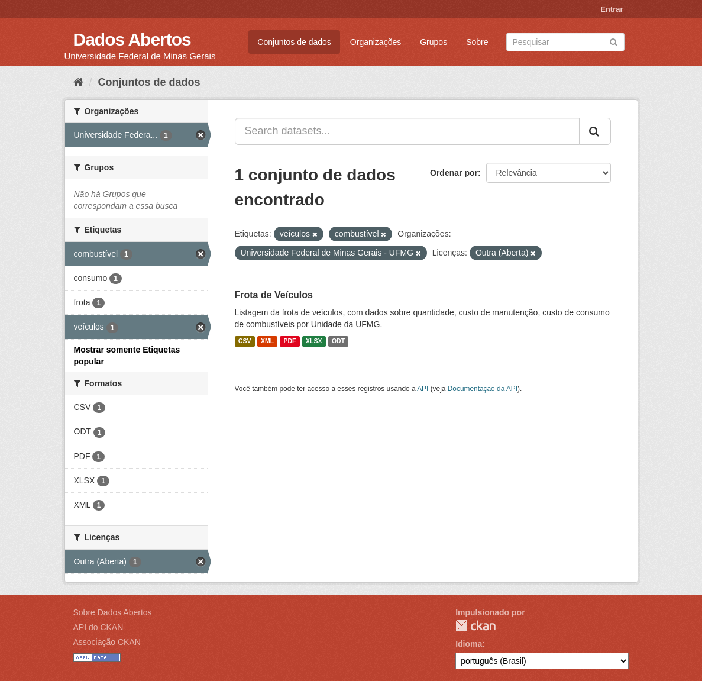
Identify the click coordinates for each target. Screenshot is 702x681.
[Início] (78, 82)
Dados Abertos (132, 39)
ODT (338, 341)
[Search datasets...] (407, 131)
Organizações (375, 42)
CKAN (475, 625)
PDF (290, 341)
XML (267, 341)
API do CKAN (98, 627)
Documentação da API (482, 389)
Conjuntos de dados (294, 42)
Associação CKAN (107, 642)
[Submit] (614, 41)
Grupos (433, 42)
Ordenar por (454, 172)
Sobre (477, 42)
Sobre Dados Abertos (112, 612)
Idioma (468, 643)
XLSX (314, 341)
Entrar (611, 9)
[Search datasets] (565, 42)
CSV (244, 341)
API (422, 389)
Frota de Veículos (274, 295)
